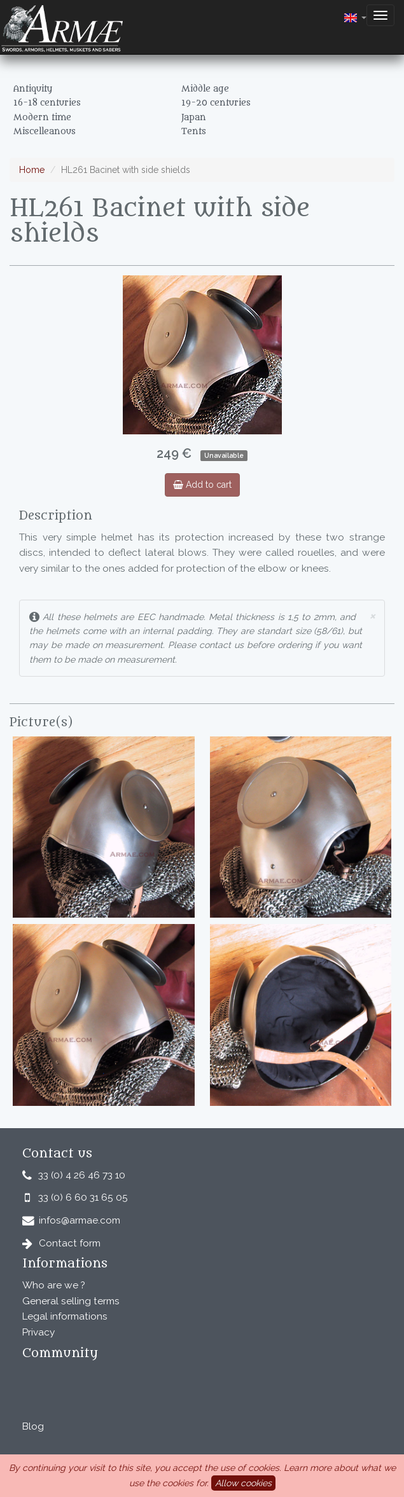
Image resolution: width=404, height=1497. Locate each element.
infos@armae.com (79, 1220)
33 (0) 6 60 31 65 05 (83, 1197)
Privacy (38, 1332)
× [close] (372, 615)
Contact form (70, 1243)
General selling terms (71, 1301)
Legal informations (65, 1316)
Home (32, 170)
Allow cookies (243, 1483)
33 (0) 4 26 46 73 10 (81, 1175)
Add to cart (202, 484)
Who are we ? (53, 1285)
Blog (33, 1426)
